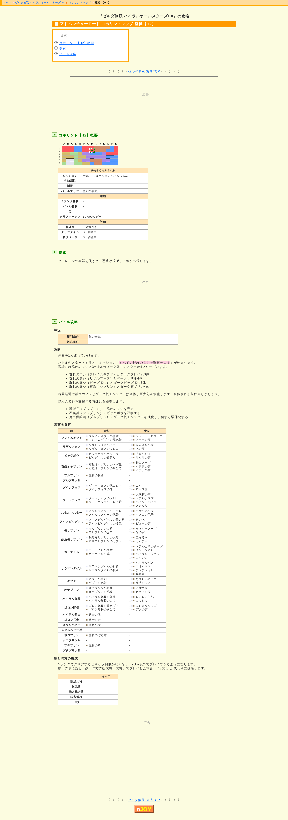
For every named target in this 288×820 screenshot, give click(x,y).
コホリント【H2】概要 (76, 43)
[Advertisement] (128, 106)
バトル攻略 (67, 54)
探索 (62, 48)
